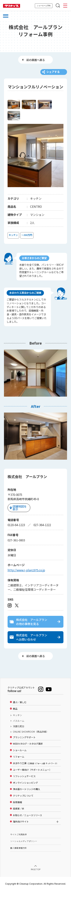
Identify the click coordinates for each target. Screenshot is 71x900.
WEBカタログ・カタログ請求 (28, 753)
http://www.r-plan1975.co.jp (26, 576)
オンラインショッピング (25, 792)
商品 (15, 718)
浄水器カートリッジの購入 (26, 798)
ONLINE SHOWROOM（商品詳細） (30, 741)
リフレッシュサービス (24, 785)
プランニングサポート (24, 746)
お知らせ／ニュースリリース (27, 824)
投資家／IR (18, 818)
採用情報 (17, 811)
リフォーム (18, 766)
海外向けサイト (21, 831)
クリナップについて (23, 805)
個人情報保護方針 (18, 857)
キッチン (17, 724)
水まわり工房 (35, 772)
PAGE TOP (35, 879)
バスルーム (18, 730)
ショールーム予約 (44, 6)
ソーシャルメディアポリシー (23, 850)
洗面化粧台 (18, 735)
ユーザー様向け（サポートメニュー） (32, 779)
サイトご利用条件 (18, 844)
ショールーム (20, 759)
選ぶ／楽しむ (20, 711)
